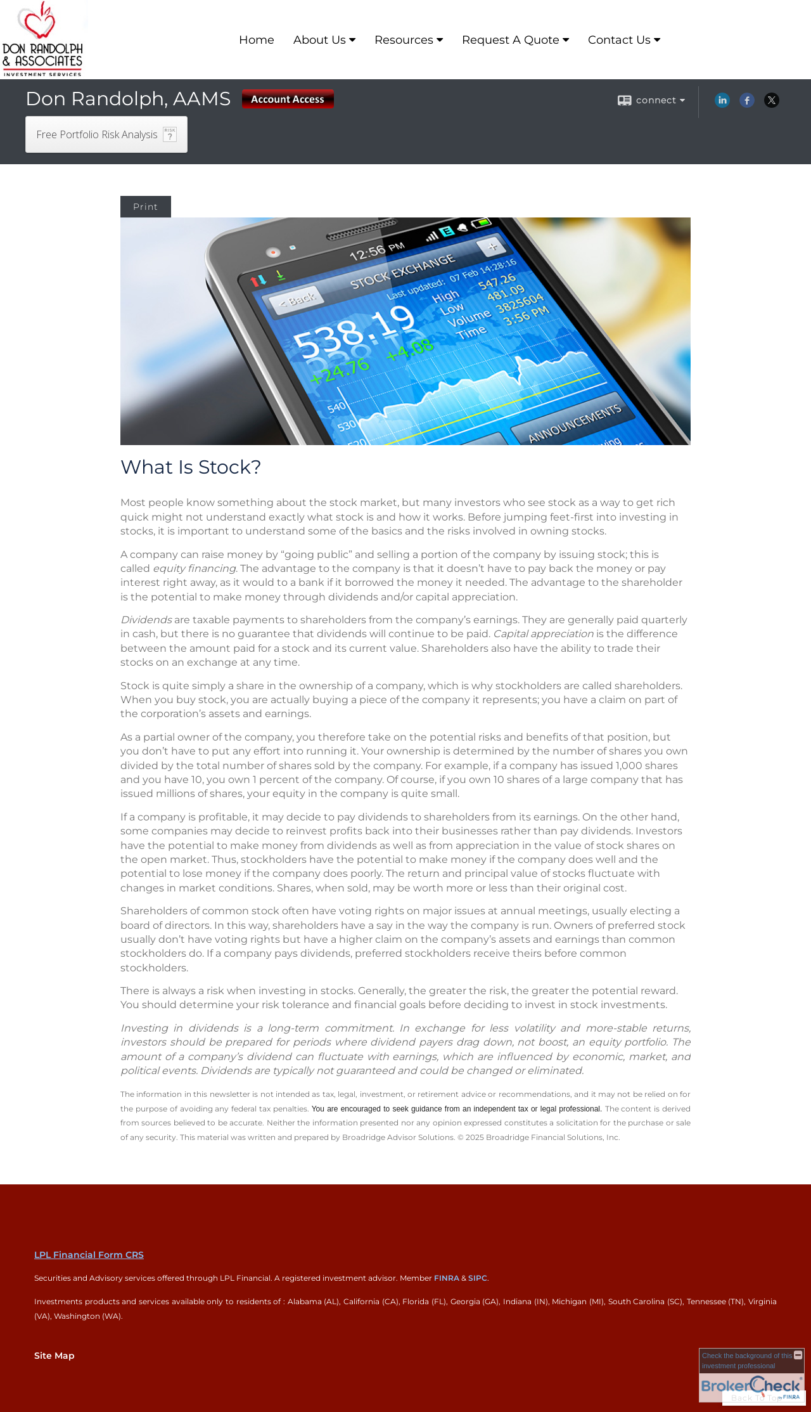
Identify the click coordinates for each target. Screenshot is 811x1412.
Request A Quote (510, 40)
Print (145, 206)
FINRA (446, 1278)
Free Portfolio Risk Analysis (97, 134)
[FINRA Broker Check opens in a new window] (752, 1375)
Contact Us (619, 40)
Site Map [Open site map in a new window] (54, 1355)
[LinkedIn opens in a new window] (722, 104)
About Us (319, 40)
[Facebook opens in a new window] (747, 104)
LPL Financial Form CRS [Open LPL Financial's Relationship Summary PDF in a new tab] (89, 1254)
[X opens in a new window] (771, 104)
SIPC (477, 1278)
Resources (403, 40)
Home (256, 40)
